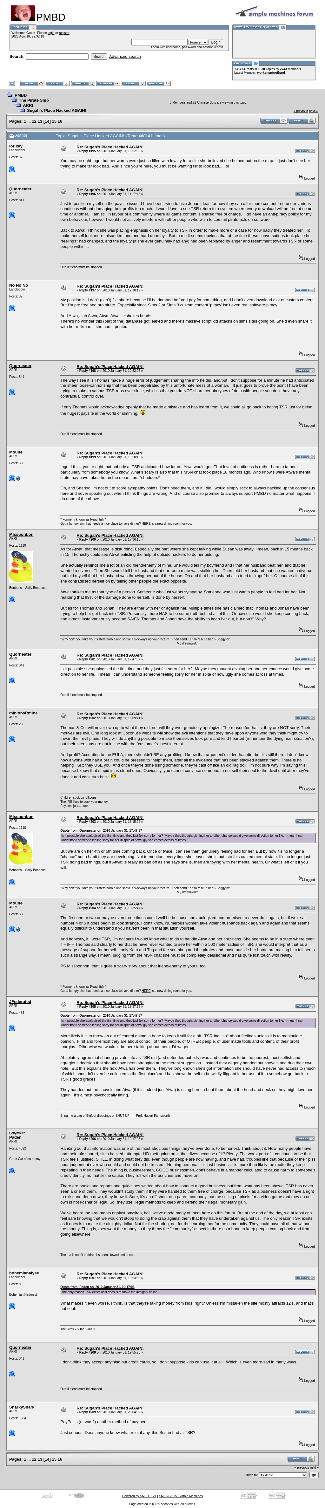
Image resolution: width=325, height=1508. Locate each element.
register (64, 33)
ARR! (28, 105)
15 (54, 121)
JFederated (20, 1001)
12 (34, 121)
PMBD (21, 95)
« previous (301, 111)
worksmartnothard (271, 72)
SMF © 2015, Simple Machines (181, 1496)
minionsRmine (23, 713)
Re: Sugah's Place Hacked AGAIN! (109, 147)
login (51, 33)
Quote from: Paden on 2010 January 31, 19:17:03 (97, 1287)
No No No (18, 285)
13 (40, 121)
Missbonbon (21, 534)
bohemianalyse (24, 1273)
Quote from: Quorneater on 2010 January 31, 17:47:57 (101, 830)
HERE (146, 523)
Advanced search (125, 56)
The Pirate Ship (34, 100)
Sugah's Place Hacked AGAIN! (56, 110)
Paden (15, 1137)
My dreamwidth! (188, 643)
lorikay (16, 146)
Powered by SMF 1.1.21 (139, 1496)
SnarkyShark (22, 1407)
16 (60, 121)
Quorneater (20, 189)
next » (313, 111)
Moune (16, 452)
